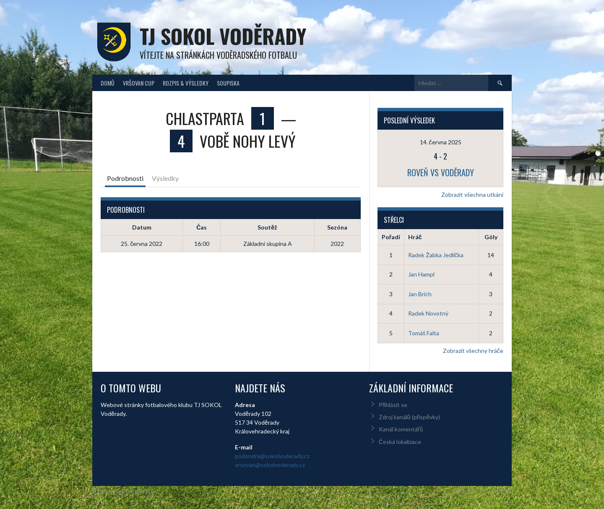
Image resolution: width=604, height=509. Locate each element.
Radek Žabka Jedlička (435, 254)
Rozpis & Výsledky (185, 82)
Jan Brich (420, 294)
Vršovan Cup (138, 82)
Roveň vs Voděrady (440, 172)
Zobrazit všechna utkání (472, 194)
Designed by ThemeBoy (484, 491)
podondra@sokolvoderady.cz (272, 455)
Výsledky (165, 178)
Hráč (415, 236)
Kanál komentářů (401, 429)
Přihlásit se (393, 404)
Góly (490, 236)
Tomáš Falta (423, 333)
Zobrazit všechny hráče (473, 350)
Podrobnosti (125, 178)
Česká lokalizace (400, 441)
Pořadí (391, 236)
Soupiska (228, 82)
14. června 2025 (440, 142)
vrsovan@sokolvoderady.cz (270, 464)
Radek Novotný (428, 313)
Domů (108, 82)
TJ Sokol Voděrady (223, 36)
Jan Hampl (421, 274)
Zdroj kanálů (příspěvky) (409, 416)
